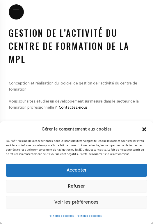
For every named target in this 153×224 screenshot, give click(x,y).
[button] (144, 129)
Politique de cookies (61, 216)
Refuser (76, 186)
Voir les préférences (76, 202)
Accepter (77, 170)
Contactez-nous (73, 107)
